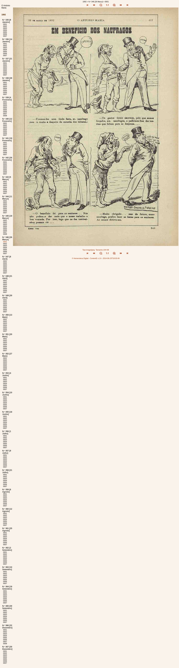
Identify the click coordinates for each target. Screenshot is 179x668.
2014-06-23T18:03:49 (111, 258)
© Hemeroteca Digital (80, 258)
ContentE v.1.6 (95, 258)
